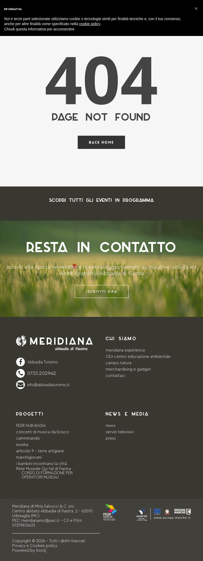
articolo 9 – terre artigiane (40, 451)
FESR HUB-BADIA (31, 426)
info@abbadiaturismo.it (48, 385)
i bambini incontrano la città (41, 464)
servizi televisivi (119, 432)
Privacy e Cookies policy (34, 546)
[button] (196, 8)
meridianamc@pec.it (40, 521)
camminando (28, 438)
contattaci (115, 376)
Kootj (41, 551)
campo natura (118, 363)
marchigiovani (28, 457)
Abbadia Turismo (42, 362)
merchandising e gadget (128, 369)
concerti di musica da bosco (42, 432)
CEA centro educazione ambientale (138, 357)
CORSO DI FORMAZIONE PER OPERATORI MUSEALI (47, 475)
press (111, 438)
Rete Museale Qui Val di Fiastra (43, 469)
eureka (22, 445)
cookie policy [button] (89, 24)
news (111, 426)
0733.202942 (41, 373)
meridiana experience (125, 350)
